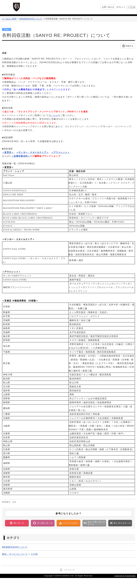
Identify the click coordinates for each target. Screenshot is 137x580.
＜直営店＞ (8, 152)
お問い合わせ (108, 7)
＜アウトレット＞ (60, 152)
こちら (54, 115)
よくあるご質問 (9, 19)
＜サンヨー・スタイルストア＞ (32, 152)
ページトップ (69, 570)
